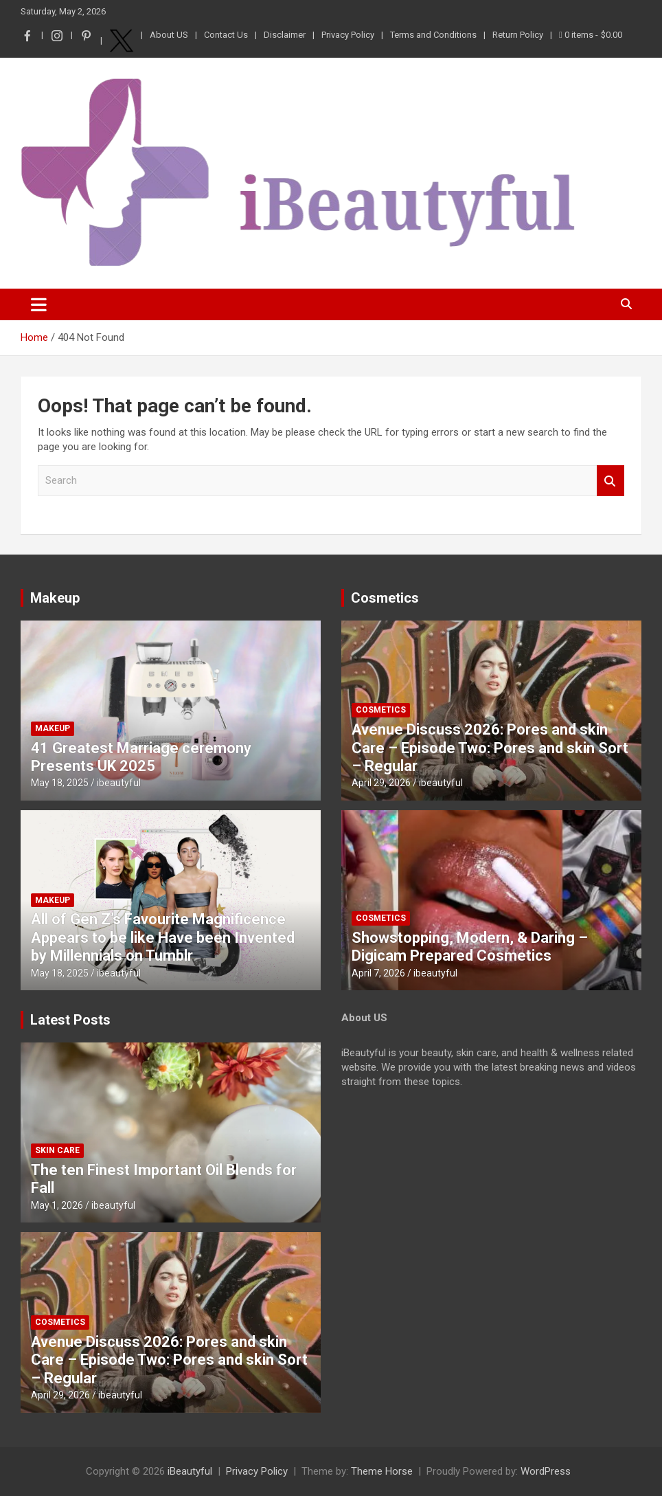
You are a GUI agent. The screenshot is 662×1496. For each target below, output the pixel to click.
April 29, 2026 (381, 782)
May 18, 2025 (60, 782)
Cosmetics (385, 598)
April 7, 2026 (378, 973)
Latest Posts (70, 1020)
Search (610, 480)
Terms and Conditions (433, 35)
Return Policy (517, 35)
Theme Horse (382, 1471)
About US (169, 35)
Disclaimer (285, 35)
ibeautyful (119, 782)
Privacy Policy (347, 35)
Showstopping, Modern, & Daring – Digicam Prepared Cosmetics (470, 946)
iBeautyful (190, 1471)
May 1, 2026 (57, 1205)
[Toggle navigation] (39, 304)
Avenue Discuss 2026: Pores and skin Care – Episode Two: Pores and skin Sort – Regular (490, 747)
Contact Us (226, 35)
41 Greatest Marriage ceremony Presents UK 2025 (141, 756)
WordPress (546, 1471)
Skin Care (57, 1150)
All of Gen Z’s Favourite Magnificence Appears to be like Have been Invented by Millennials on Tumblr (163, 937)
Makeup (55, 598)
